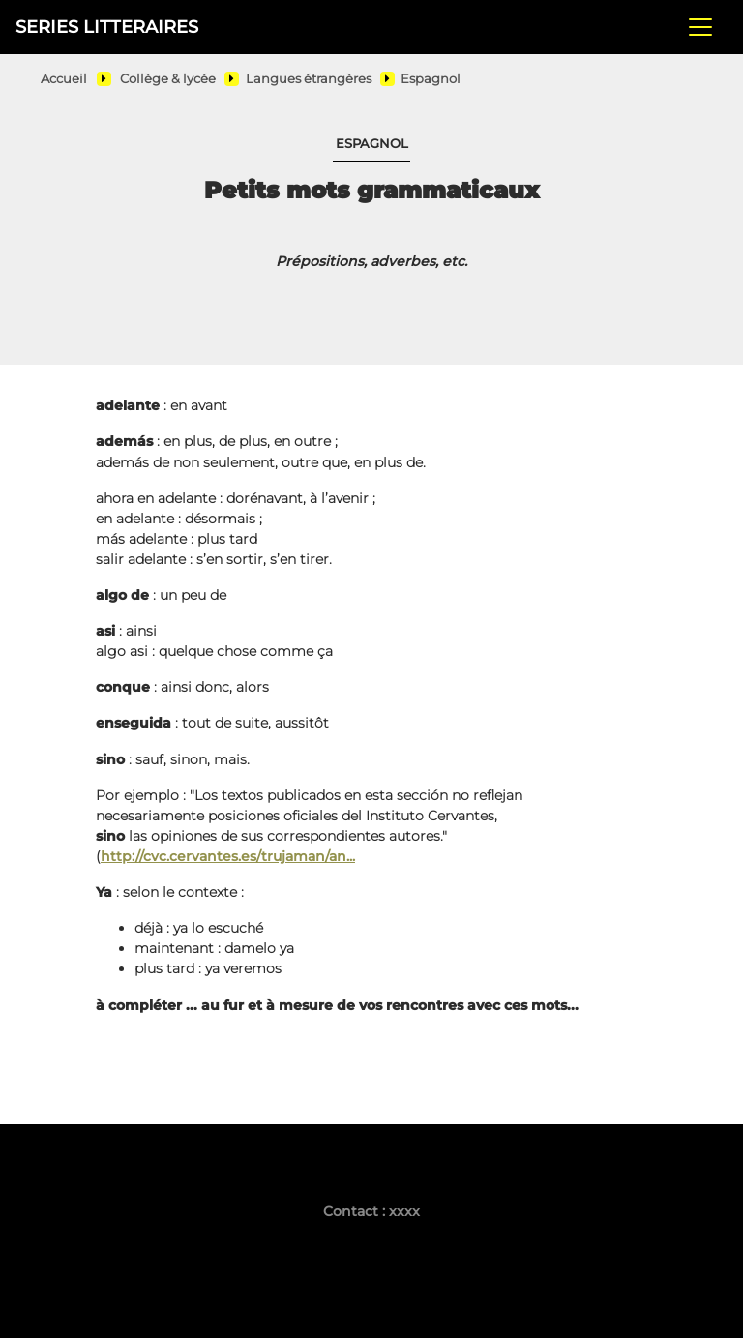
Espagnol (431, 79)
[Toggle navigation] (700, 27)
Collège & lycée (168, 79)
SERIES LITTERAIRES (106, 26)
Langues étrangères (309, 79)
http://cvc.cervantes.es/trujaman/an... (228, 856)
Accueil (64, 79)
